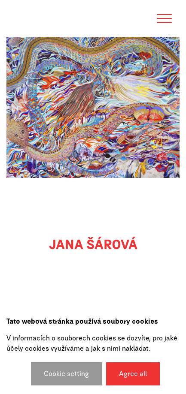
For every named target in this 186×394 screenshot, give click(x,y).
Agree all (133, 373)
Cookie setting (66, 373)
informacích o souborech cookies (64, 338)
